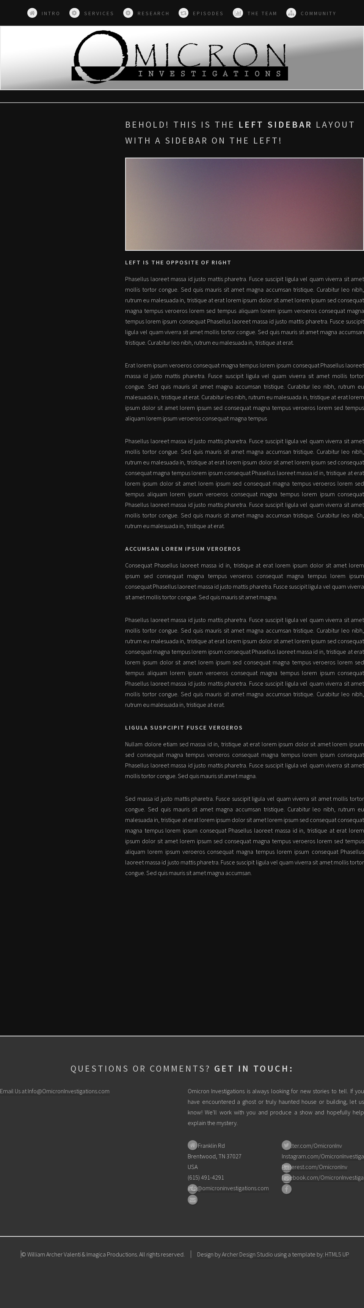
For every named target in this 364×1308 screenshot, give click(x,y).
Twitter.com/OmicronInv (312, 1145)
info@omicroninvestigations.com (228, 1188)
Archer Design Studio (247, 1254)
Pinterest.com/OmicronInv (314, 1166)
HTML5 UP (337, 1254)
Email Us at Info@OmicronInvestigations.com (55, 1091)
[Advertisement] (57, 164)
